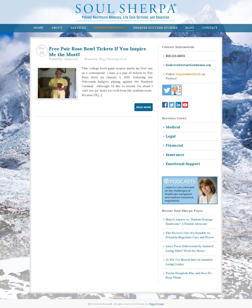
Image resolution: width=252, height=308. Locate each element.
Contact (210, 28)
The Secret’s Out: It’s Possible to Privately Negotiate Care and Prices (190, 235)
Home (38, 28)
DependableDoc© (109, 28)
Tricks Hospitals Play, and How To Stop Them (188, 275)
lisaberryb (71, 59)
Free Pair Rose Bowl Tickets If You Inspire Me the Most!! (97, 51)
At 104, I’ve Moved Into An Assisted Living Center (189, 262)
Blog (189, 28)
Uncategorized (116, 59)
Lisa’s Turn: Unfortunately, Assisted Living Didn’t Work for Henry (190, 248)
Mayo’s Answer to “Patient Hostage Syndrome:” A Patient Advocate (189, 222)
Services (78, 28)
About (56, 28)
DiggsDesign (156, 303)
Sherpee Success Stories (155, 28)
